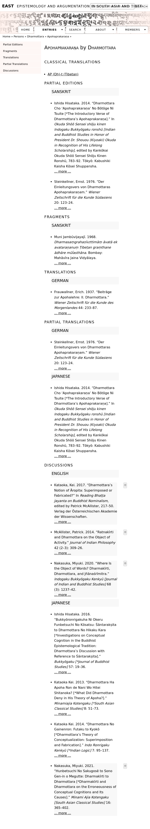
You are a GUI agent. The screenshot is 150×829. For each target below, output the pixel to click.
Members (132, 29)
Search (75, 29)
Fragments (10, 51)
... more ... (62, 171)
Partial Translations (15, 64)
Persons (19, 36)
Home (25, 29)
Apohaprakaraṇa (58, 36)
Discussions (10, 70)
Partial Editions (13, 44)
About (101, 29)
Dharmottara (35, 36)
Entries (49, 29)
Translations (11, 57)
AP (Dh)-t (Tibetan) (63, 74)
